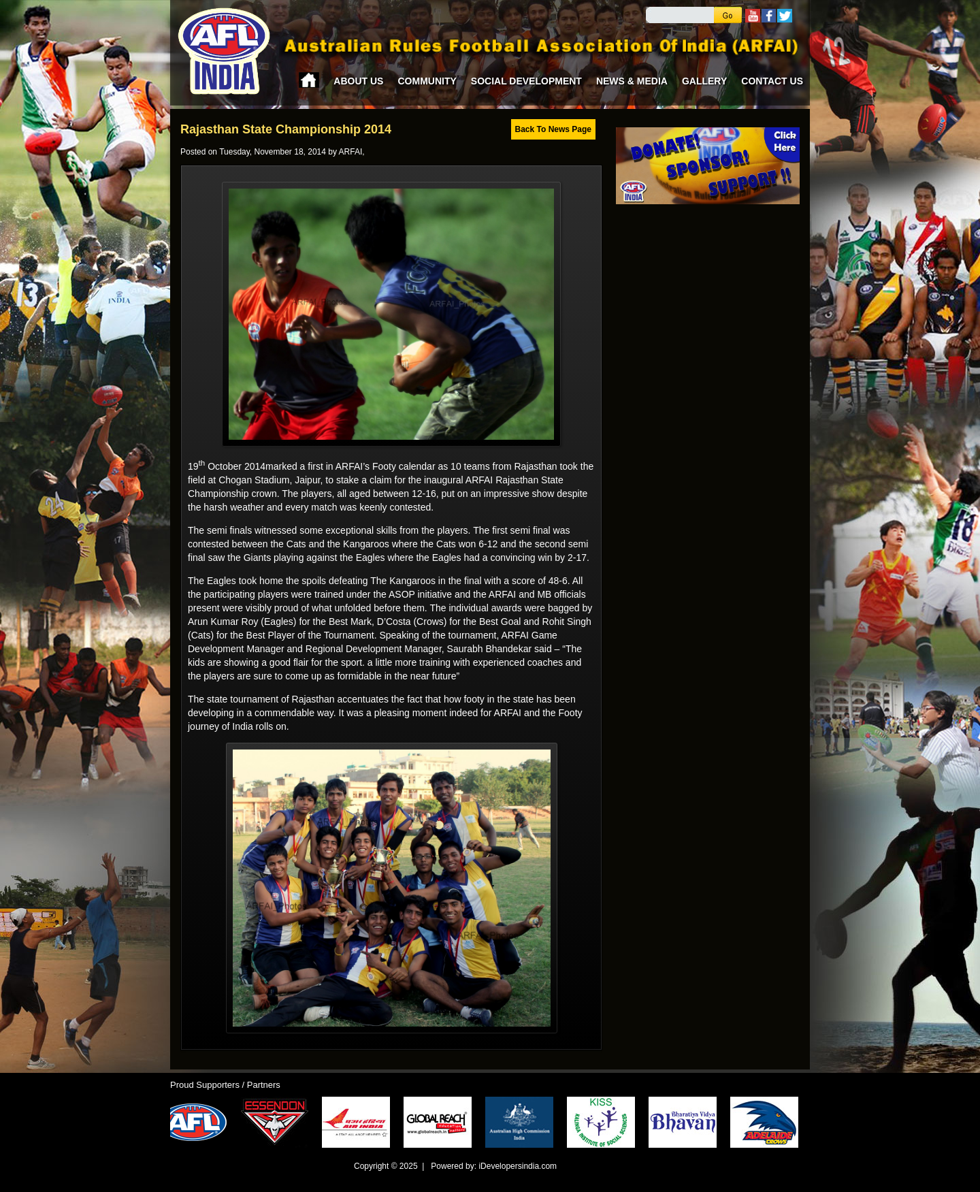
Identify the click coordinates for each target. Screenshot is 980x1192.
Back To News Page (553, 129)
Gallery (704, 81)
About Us (358, 81)
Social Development (526, 81)
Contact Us (772, 81)
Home (309, 80)
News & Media (632, 81)
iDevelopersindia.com (517, 1166)
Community (426, 81)
